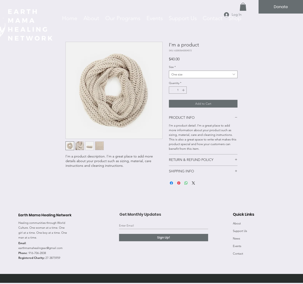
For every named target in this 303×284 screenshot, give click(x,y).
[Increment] (183, 90)
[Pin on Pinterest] (178, 183)
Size (172, 67)
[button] (243, 7)
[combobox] (203, 74)
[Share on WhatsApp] (186, 183)
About (237, 223)
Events (237, 246)
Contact (238, 253)
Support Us (240, 231)
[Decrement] (171, 90)
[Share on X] (193, 183)
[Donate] (281, 7)
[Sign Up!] (163, 237)
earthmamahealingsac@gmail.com (40, 248)
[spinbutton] (177, 90)
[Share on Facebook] (171, 183)
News (236, 238)
